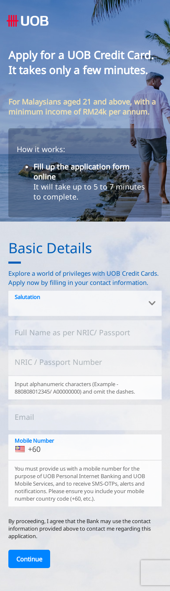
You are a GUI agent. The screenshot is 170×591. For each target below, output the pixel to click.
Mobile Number (34, 440)
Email (24, 417)
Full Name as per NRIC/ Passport (72, 332)
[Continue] (29, 559)
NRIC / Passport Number (58, 362)
